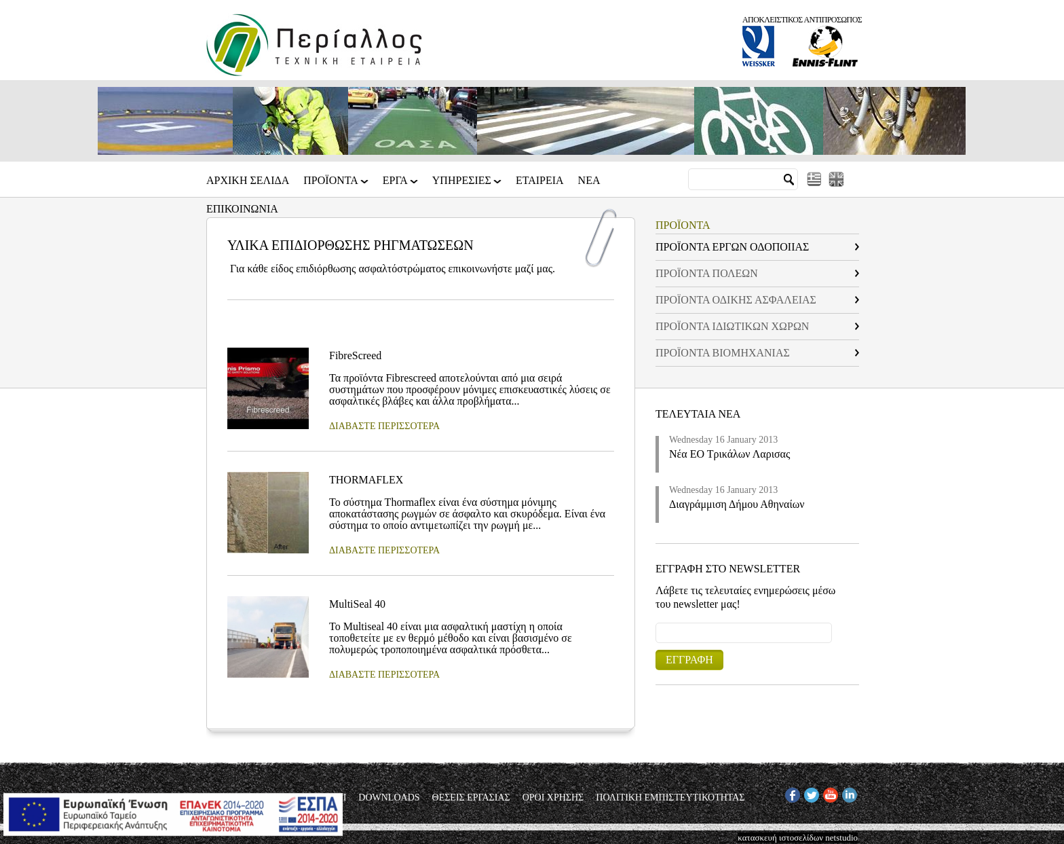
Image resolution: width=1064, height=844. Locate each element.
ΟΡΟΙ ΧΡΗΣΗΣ (553, 798)
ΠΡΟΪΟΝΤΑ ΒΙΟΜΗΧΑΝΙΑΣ (723, 353)
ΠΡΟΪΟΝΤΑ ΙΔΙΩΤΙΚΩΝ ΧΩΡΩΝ (732, 326)
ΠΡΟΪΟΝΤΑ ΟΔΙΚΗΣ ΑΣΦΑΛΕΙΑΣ (736, 300)
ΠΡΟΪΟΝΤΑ (331, 185)
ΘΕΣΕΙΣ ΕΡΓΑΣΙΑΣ (471, 798)
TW (811, 793)
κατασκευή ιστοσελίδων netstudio (798, 837)
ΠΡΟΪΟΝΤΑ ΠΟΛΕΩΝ (707, 273)
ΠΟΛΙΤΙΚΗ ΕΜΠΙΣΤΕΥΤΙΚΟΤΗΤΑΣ (670, 798)
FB (790, 793)
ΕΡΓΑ (396, 185)
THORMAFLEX (366, 479)
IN (847, 793)
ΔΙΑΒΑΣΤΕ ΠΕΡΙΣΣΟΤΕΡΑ (384, 426)
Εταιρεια (540, 180)
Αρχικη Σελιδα (247, 180)
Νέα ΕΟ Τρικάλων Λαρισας (729, 454)
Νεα (589, 180)
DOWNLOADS (388, 798)
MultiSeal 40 (357, 604)
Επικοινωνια (242, 209)
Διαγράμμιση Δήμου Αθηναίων (737, 504)
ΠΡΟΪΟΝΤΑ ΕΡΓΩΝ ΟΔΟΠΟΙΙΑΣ (732, 247)
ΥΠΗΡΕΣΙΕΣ (462, 185)
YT (829, 793)
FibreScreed (355, 355)
